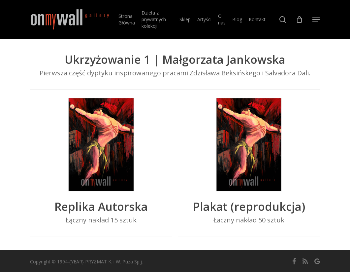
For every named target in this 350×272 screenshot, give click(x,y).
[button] (316, 19)
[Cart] (299, 19)
